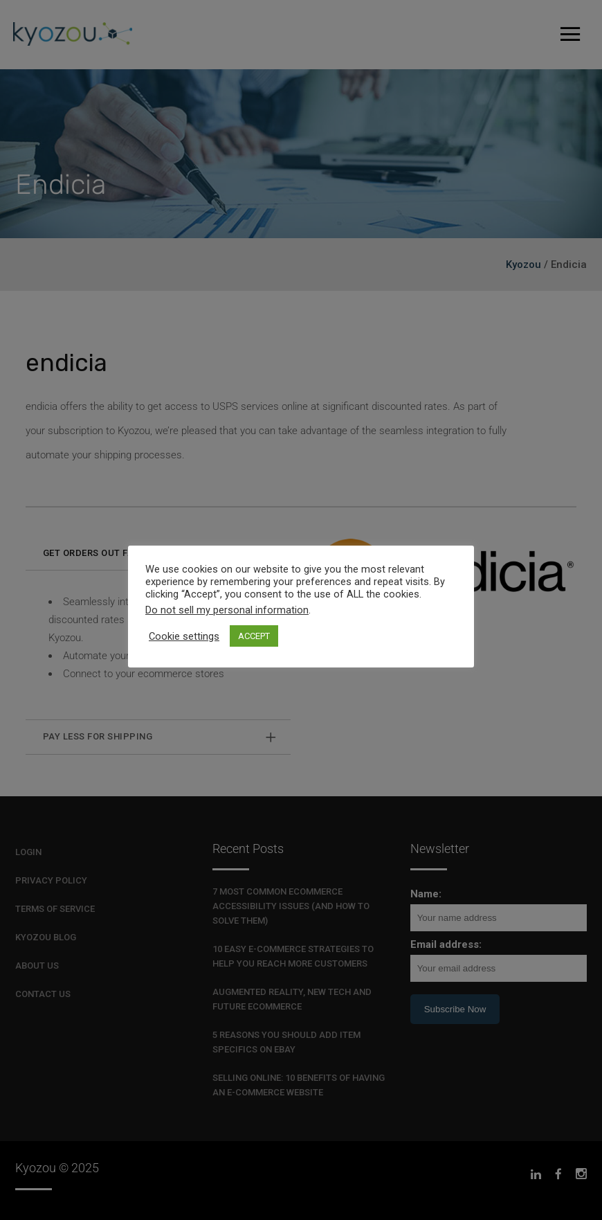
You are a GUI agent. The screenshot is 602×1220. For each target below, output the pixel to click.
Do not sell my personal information (227, 610)
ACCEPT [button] (254, 636)
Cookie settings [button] (184, 636)
